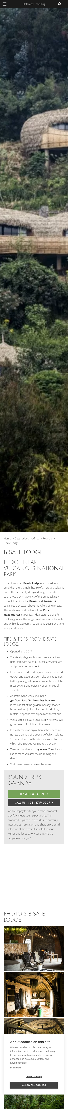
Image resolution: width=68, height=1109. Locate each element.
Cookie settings (34, 1076)
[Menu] (4, 4)
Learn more (15, 1068)
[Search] (59, 4)
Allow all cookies (34, 1085)
